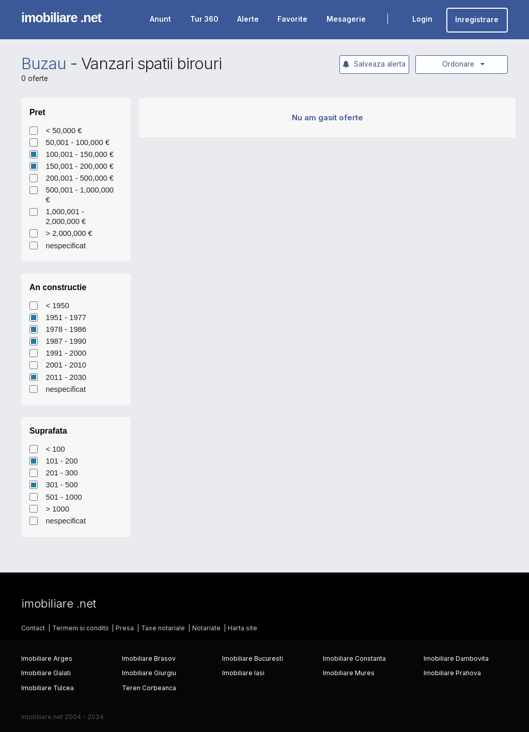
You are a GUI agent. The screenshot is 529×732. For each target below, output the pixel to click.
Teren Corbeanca (149, 688)
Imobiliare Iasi (243, 673)
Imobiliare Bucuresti (252, 658)
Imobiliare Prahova (452, 673)
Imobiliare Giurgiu (149, 673)
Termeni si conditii (80, 628)
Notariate (206, 628)
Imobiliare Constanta (354, 658)
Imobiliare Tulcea (47, 688)
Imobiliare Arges (46, 658)
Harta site (242, 628)
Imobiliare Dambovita (456, 658)
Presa (125, 628)
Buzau (43, 63)
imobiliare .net (61, 17)
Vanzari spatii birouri (151, 63)
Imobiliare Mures (349, 673)
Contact (33, 628)
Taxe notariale (163, 628)
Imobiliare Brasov (149, 658)
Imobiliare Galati (46, 673)
